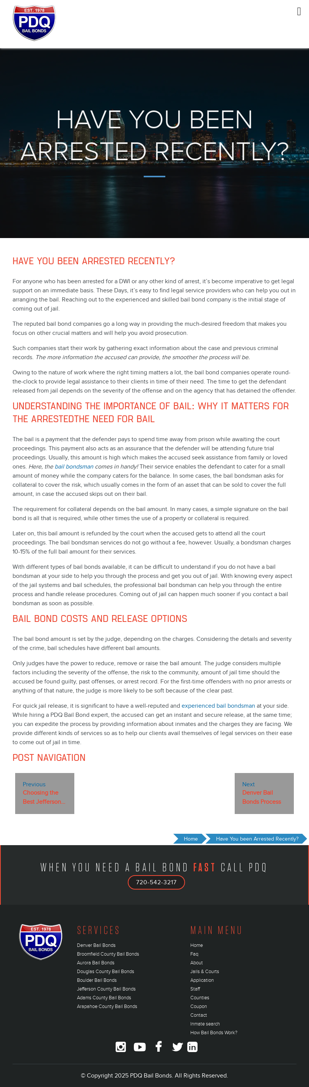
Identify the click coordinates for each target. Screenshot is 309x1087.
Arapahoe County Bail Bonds (107, 1006)
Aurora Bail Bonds (96, 963)
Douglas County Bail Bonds (105, 972)
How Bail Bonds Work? (213, 1033)
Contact (198, 1015)
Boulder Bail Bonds (97, 980)
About (196, 963)
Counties (199, 998)
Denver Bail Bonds (96, 945)
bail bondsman (74, 466)
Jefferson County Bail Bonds (106, 989)
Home (196, 945)
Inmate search (205, 1024)
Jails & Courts (204, 972)
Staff (195, 989)
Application (202, 980)
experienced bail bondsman (218, 706)
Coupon (198, 1006)
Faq (194, 954)
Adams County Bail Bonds (104, 998)
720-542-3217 (156, 882)
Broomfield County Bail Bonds (108, 954)
